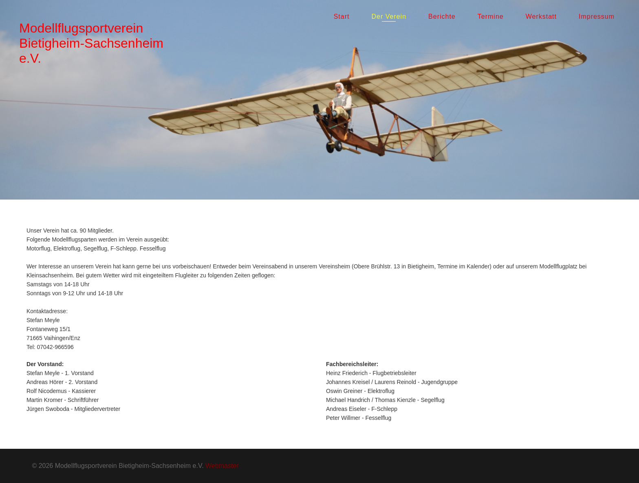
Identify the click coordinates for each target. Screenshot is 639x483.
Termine (491, 16)
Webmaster (222, 465)
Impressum (597, 16)
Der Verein (388, 16)
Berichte (442, 16)
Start (342, 16)
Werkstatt (541, 16)
